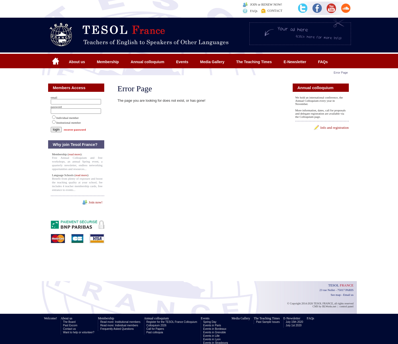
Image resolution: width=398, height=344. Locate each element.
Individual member (67, 117)
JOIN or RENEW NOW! (266, 4)
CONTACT (275, 11)
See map (336, 294)
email (54, 97)
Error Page (341, 72)
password (56, 106)
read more (74, 154)
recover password (75, 129)
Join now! (96, 202)
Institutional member (68, 122)
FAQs (254, 11)
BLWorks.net (329, 306)
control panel (346, 306)
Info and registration (334, 128)
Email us (348, 294)
